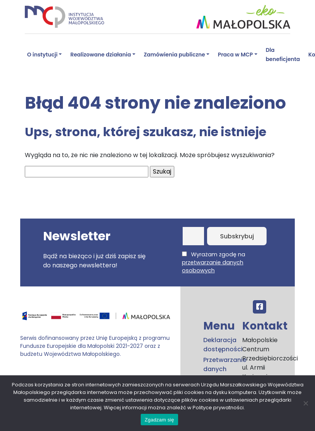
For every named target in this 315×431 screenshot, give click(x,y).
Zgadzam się (159, 420)
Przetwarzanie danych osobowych (218, 369)
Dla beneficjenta (283, 54)
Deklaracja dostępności (218, 345)
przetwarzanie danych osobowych (212, 266)
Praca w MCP (235, 54)
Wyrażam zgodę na (213, 262)
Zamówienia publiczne (174, 54)
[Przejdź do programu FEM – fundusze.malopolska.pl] (97, 318)
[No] (305, 403)
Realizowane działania (100, 54)
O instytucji (42, 54)
